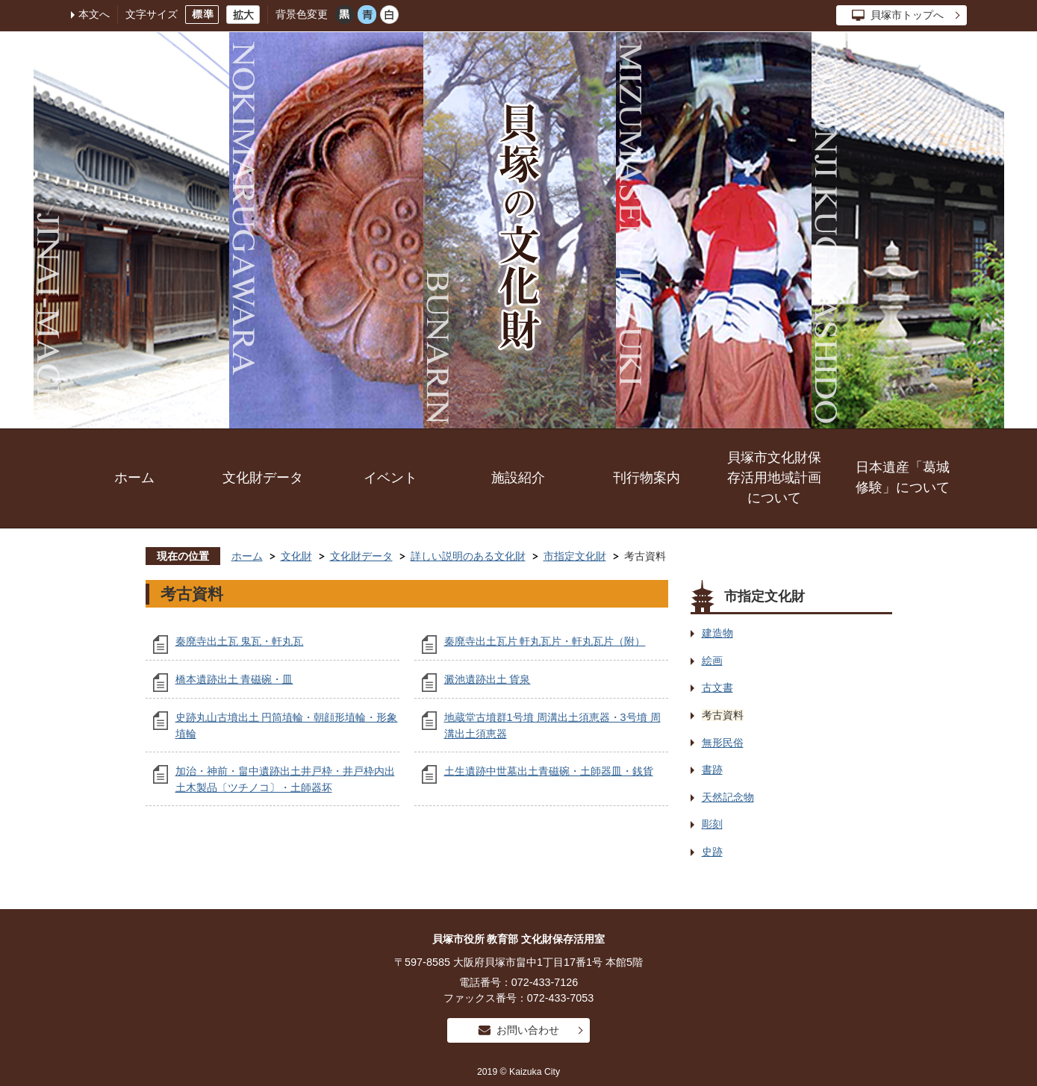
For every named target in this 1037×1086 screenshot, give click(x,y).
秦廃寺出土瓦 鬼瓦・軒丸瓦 (239, 641)
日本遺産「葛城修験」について (903, 477)
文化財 (296, 556)
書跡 (712, 770)
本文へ (94, 14)
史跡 (712, 852)
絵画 (712, 661)
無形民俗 (723, 743)
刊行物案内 (646, 477)
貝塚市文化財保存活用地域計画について (774, 477)
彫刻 (712, 824)
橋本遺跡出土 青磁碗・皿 (234, 679)
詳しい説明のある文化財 (468, 556)
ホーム (134, 477)
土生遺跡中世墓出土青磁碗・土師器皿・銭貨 (548, 771)
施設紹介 (518, 477)
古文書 (717, 687)
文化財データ (262, 477)
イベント (390, 477)
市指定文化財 (575, 556)
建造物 (717, 633)
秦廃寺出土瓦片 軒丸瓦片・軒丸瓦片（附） (545, 641)
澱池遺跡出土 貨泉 (487, 679)
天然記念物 (728, 797)
